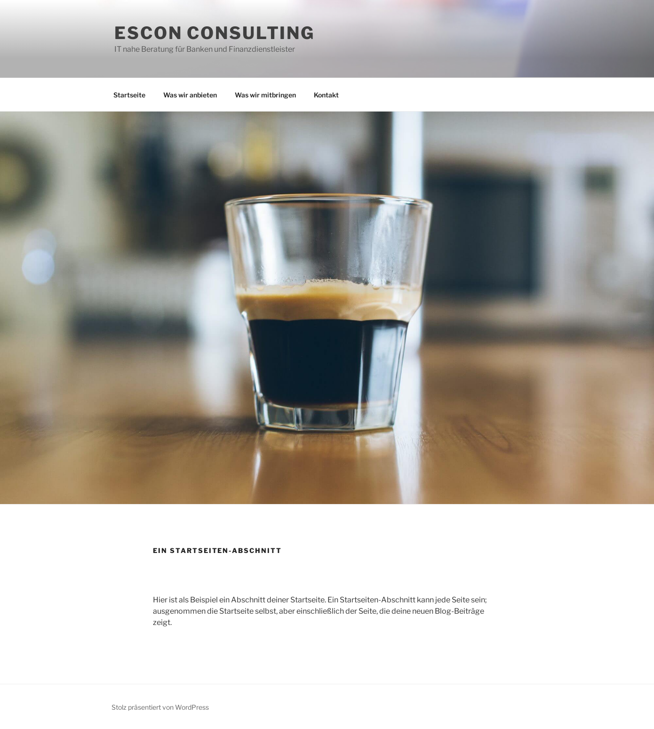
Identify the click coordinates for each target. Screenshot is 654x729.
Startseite (129, 95)
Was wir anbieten (190, 95)
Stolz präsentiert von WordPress (160, 707)
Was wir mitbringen (265, 95)
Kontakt (326, 95)
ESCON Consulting (214, 33)
